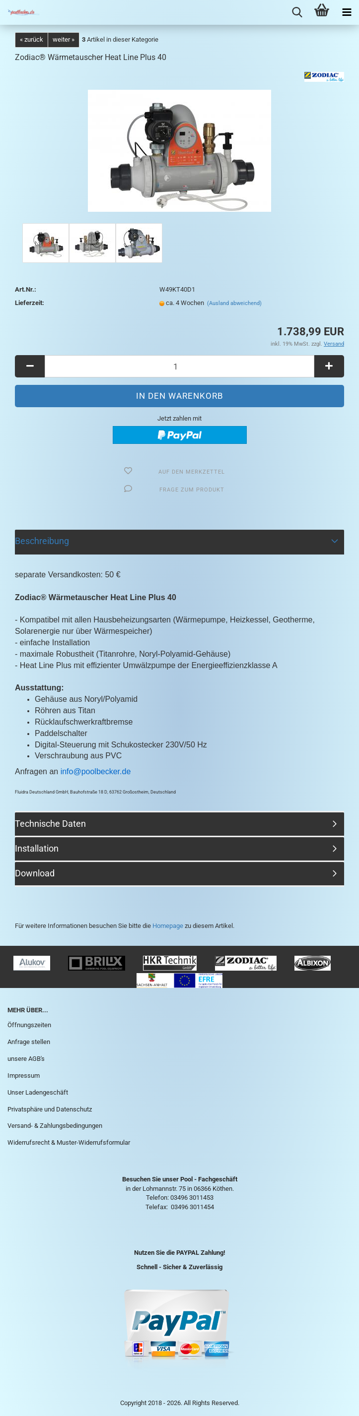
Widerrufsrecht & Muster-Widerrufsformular (68, 1142)
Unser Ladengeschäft (37, 1092)
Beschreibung (42, 541)
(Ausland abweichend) (234, 303)
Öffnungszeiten (29, 1025)
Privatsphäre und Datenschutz (49, 1109)
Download (35, 873)
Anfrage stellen (28, 1042)
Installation (37, 848)
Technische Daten (50, 823)
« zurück (31, 39)
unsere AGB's (26, 1058)
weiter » (63, 39)
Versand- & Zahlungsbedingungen (54, 1125)
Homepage (167, 925)
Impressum (23, 1075)
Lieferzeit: (29, 303)
